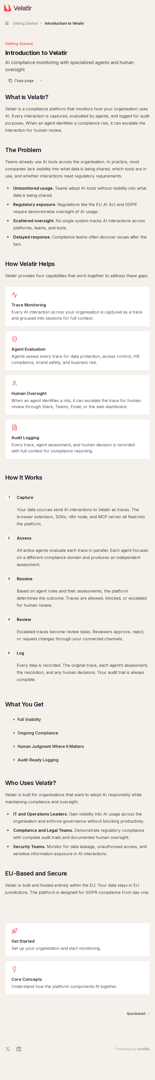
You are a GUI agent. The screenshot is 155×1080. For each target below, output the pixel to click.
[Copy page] (21, 80)
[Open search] (139, 8)
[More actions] (148, 8)
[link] (77, 940)
